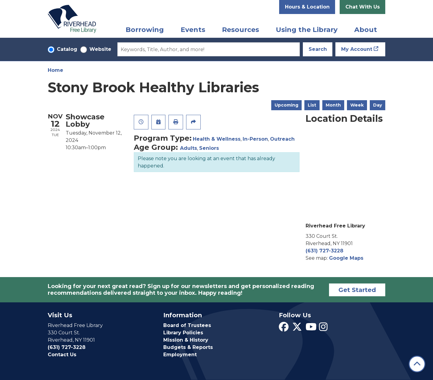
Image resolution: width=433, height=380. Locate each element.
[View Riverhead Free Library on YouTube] (311, 329)
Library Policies (183, 333)
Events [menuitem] (193, 30)
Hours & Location (307, 7)
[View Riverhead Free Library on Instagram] (323, 329)
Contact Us (62, 354)
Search (318, 49)
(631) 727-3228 (324, 251)
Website (100, 49)
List (312, 105)
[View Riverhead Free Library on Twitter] (297, 329)
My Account (356, 49)
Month (333, 105)
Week (357, 105)
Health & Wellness (217, 139)
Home (55, 70)
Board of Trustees (187, 325)
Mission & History (185, 340)
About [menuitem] (365, 30)
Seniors (209, 148)
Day (377, 105)
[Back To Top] (417, 364)
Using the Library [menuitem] (307, 30)
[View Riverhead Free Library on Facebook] (284, 329)
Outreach (282, 139)
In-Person (255, 139)
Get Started (357, 290)
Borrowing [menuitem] (145, 30)
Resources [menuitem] (240, 30)
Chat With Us (362, 7)
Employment (180, 354)
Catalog (67, 49)
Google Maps (346, 258)
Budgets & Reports (188, 347)
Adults (188, 148)
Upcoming (286, 105)
